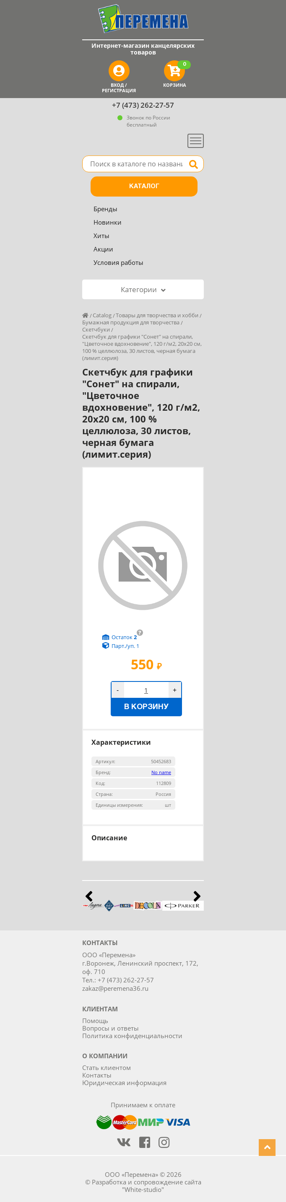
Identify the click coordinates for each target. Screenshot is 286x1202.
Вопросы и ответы (110, 1028)
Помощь (95, 1020)
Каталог (144, 186)
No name (161, 772)
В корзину (146, 707)
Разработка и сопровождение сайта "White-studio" (146, 1186)
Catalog (102, 315)
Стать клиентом (106, 1067)
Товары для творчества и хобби (157, 315)
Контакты (97, 1075)
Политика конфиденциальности (132, 1035)
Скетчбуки (96, 329)
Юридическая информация (124, 1082)
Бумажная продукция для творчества (130, 322)
